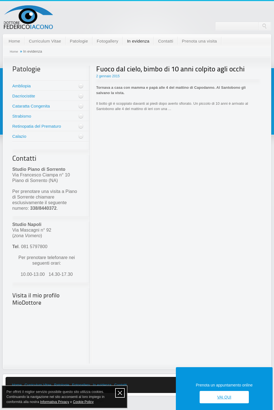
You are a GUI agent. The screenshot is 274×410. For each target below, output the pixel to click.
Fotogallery (108, 41)
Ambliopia (21, 85)
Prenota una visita (199, 41)
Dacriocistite (23, 96)
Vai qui (224, 397)
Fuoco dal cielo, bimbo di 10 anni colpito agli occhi (170, 69)
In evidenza (138, 41)
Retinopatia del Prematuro (36, 126)
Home (14, 41)
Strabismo (21, 116)
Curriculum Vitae (45, 41)
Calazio (19, 136)
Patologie (79, 41)
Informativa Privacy (54, 402)
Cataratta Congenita (31, 106)
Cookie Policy (83, 402)
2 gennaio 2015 (108, 76)
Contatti (165, 41)
